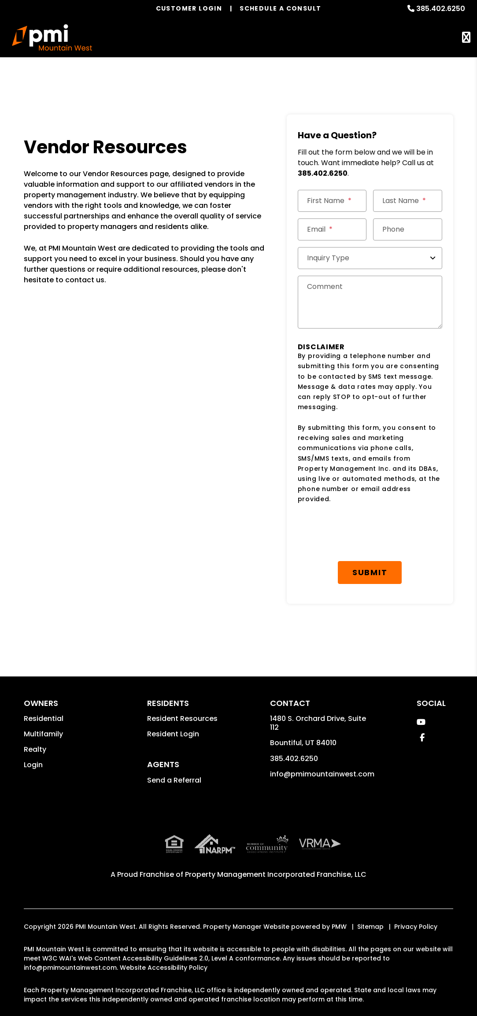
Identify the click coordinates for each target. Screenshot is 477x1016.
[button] (421, 722)
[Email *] (332, 229)
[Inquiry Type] (370, 258)
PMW (339, 926)
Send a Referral (174, 780)
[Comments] (370, 302)
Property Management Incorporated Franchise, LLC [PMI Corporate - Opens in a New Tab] (275, 874)
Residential (43, 718)
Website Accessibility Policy (163, 967)
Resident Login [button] (173, 734)
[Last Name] (407, 201)
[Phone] (407, 229)
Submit (370, 572)
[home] (52, 37)
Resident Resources (182, 718)
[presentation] (365, 533)
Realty (35, 749)
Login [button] (33, 765)
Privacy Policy (415, 926)
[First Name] (332, 201)
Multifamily (43, 734)
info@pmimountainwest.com (322, 774)
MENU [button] (466, 37)
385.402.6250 (440, 9)
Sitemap (370, 926)
